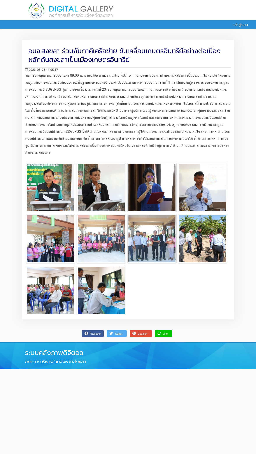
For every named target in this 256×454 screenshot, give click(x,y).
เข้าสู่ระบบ (238, 25)
